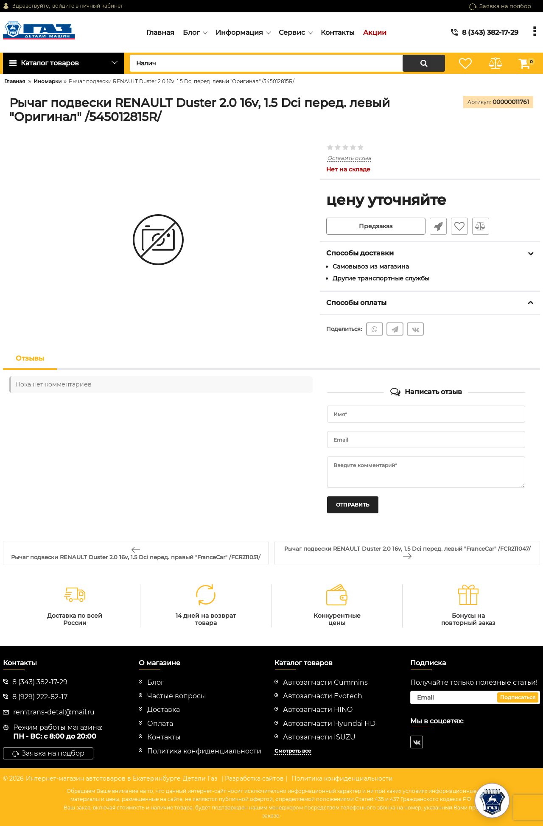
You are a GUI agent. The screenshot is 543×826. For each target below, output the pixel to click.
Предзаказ (376, 226)
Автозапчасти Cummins (325, 682)
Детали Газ (200, 778)
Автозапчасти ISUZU (319, 737)
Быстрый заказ (438, 226)
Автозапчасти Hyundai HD (329, 724)
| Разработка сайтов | (254, 778)
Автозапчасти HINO (318, 710)
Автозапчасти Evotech (322, 696)
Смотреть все (292, 751)
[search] (287, 63)
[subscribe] (475, 697)
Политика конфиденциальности (342, 778)
